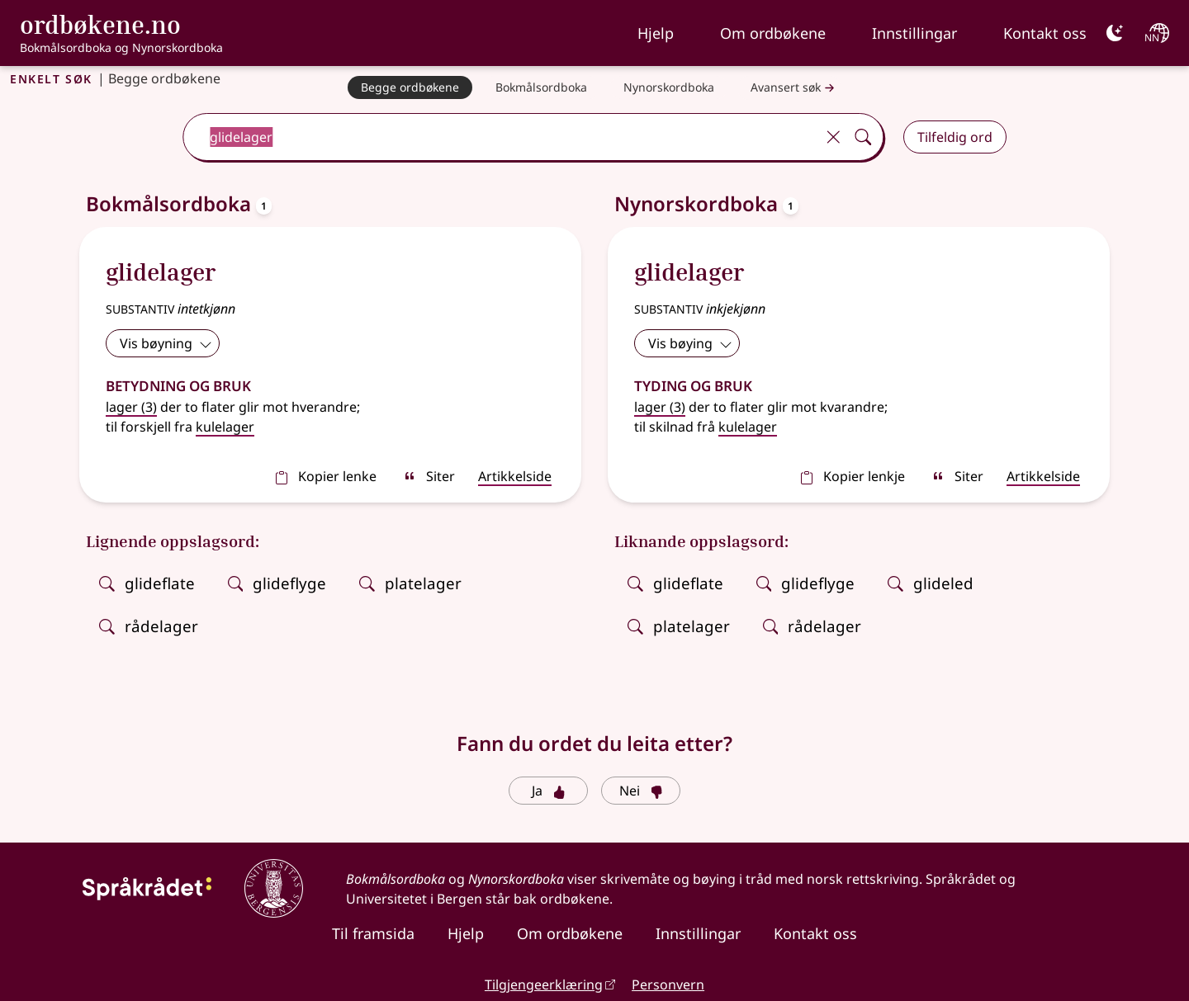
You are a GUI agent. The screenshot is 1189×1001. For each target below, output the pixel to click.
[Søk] (863, 137)
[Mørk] (1114, 33)
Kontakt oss (1045, 33)
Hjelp (655, 33)
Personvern (668, 984)
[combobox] (500, 137)
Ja (549, 790)
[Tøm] (833, 137)
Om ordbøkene (773, 33)
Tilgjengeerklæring (544, 984)
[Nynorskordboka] (668, 87)
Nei (641, 790)
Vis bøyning (166, 343)
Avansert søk (794, 88)
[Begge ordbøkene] (410, 87)
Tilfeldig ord (954, 137)
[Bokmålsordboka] (541, 87)
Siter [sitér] (429, 476)
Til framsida (373, 933)
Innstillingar (914, 33)
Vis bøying (690, 343)
